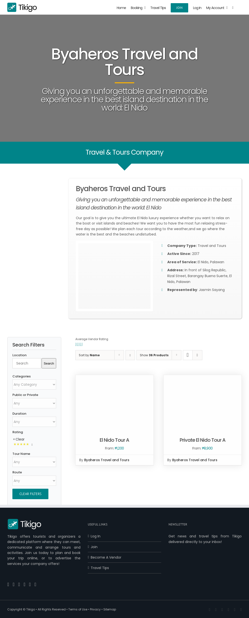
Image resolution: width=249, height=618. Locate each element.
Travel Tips (100, 567)
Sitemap (109, 609)
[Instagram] (30, 584)
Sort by (89, 355)
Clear (20, 439)
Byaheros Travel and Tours (106, 460)
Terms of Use (77, 609)
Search (49, 363)
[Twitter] (13, 584)
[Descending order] (130, 355)
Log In (95, 536)
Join (94, 546)
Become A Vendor (106, 557)
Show (154, 355)
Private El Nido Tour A (202, 440)
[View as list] (197, 355)
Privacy (95, 609)
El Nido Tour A (114, 440)
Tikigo (30, 609)
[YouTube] (19, 584)
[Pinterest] (24, 584)
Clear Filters (30, 494)
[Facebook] (8, 584)
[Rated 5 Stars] (23, 444)
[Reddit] (35, 584)
